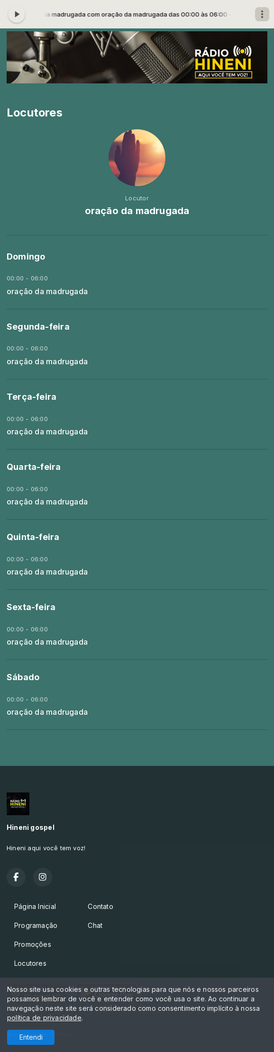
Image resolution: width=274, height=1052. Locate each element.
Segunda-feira (38, 327)
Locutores (30, 963)
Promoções (32, 944)
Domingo (26, 256)
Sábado (23, 677)
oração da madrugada (47, 291)
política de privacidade (44, 1018)
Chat (95, 925)
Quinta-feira (33, 537)
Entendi (31, 1037)
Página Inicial (35, 906)
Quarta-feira (34, 467)
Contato (100, 906)
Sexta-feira (31, 607)
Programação (35, 925)
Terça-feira (31, 397)
